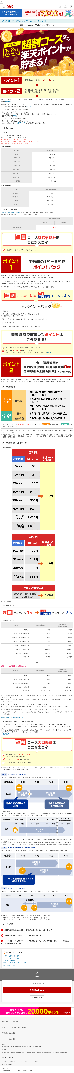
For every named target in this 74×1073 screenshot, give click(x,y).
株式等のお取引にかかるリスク (12, 956)
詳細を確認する (6, 734)
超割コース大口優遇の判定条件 (10, 212)
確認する (8, 101)
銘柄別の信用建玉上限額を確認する (12, 717)
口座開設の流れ (37, 997)
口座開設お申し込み (37, 990)
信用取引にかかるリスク (10, 960)
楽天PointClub (21, 123)
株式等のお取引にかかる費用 (12, 958)
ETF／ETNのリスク (9, 965)
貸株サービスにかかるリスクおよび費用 (15, 963)
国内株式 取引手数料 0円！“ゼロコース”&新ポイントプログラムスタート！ (25, 21)
